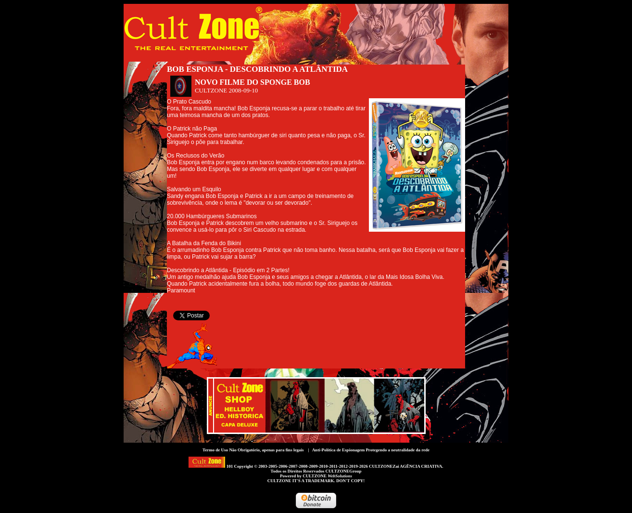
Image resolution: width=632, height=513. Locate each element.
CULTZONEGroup (343, 471)
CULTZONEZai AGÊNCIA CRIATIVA (405, 466)
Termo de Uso (215, 449)
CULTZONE (327, 476)
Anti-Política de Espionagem (338, 449)
